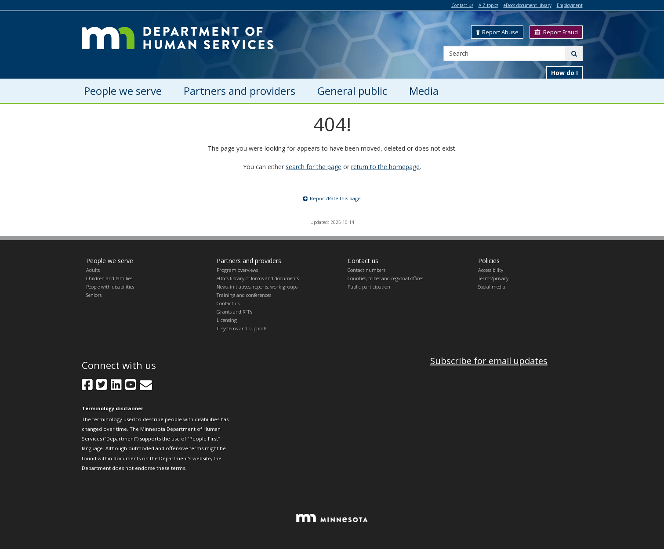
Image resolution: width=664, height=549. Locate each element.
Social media (491, 286)
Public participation (369, 286)
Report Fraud (556, 32)
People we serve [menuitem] (123, 90)
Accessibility (490, 270)
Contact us (462, 5)
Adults (93, 270)
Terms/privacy (493, 278)
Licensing (227, 320)
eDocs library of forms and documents (258, 278)
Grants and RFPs (234, 311)
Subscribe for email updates (489, 361)
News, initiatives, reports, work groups (257, 286)
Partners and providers (249, 260)
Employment (570, 5)
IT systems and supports (242, 328)
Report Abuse (497, 32)
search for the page (313, 167)
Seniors (94, 295)
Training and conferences (244, 295)
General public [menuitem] (352, 90)
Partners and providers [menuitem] (239, 90)
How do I (564, 73)
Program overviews (237, 270)
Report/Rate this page (332, 198)
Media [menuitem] (424, 90)
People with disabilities (110, 286)
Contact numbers (366, 270)
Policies (489, 260)
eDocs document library (528, 5)
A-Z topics (488, 5)
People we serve (109, 260)
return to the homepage (385, 167)
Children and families (109, 278)
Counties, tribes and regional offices (385, 278)
